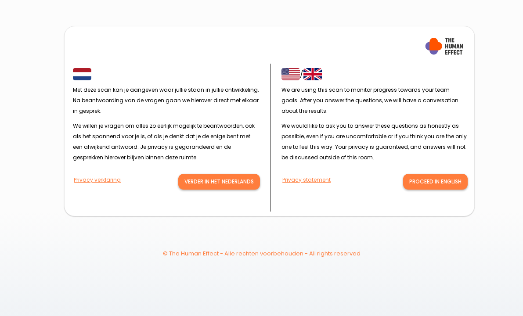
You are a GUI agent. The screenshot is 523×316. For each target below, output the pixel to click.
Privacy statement (306, 179)
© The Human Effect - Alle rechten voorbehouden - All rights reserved (262, 253)
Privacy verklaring (97, 179)
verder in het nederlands (219, 181)
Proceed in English (435, 181)
